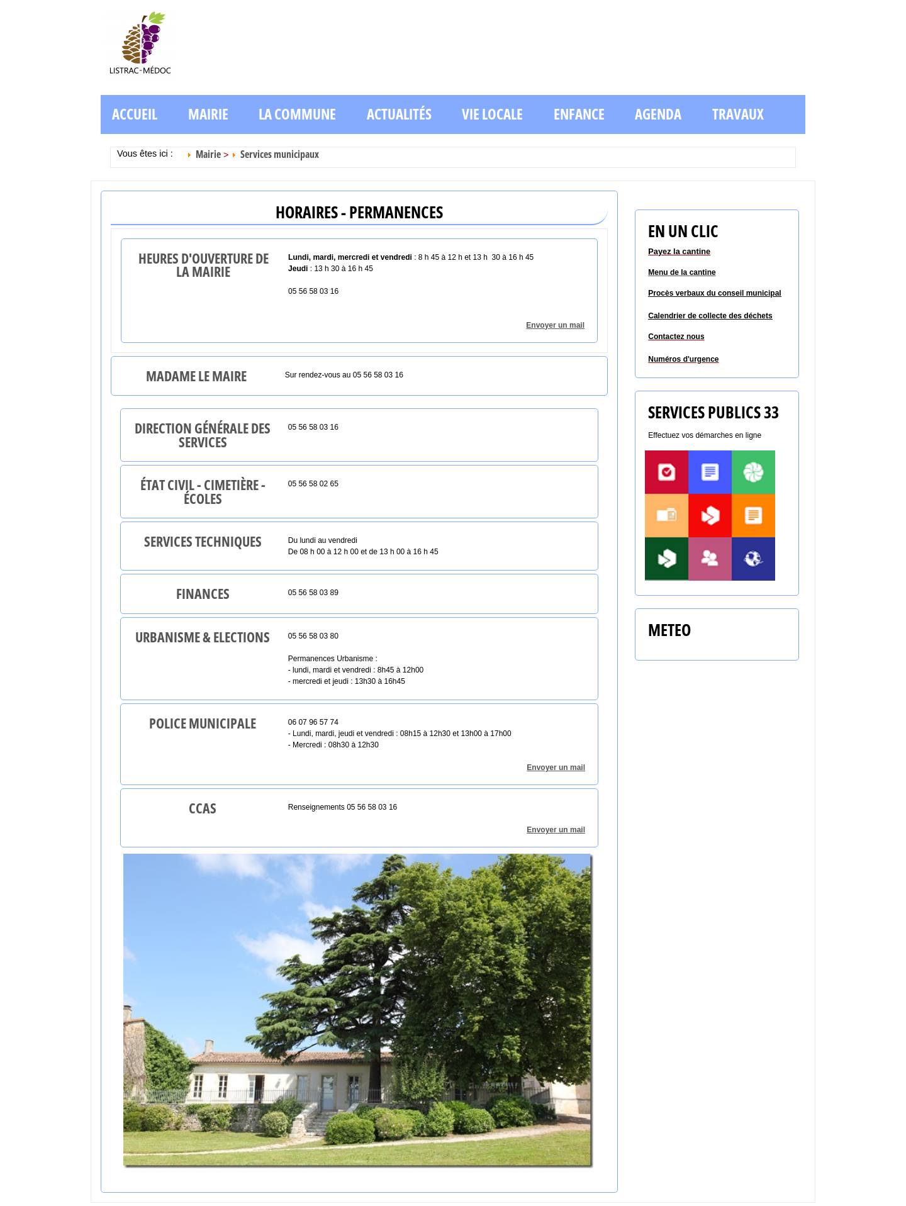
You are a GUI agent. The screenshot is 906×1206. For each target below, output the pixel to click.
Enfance (579, 114)
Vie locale (492, 114)
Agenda (658, 114)
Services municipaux (279, 154)
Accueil (134, 114)
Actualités (399, 114)
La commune (297, 114)
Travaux (738, 114)
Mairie (208, 114)
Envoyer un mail (555, 325)
